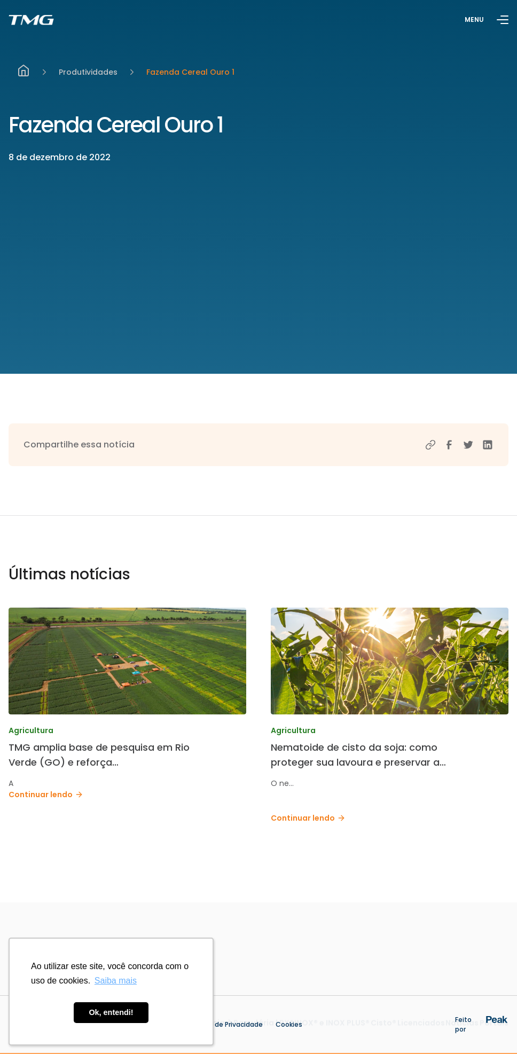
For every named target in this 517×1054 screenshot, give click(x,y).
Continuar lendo (46, 794)
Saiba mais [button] (116, 980)
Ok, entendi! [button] (111, 1012)
